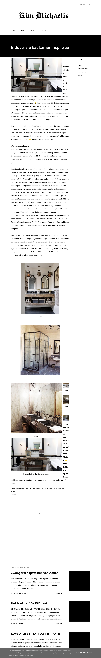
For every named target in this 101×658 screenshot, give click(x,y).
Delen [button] (80, 59)
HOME (12, 30)
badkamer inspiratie (83, 68)
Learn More (81, 653)
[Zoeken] (82, 4)
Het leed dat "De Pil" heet (29, 603)
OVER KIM (21, 30)
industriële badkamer (83, 73)
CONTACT (32, 30)
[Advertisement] (40, 547)
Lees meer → (59, 593)
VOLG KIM (42, 30)
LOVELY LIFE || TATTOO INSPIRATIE (35, 634)
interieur (80, 75)
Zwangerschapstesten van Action (35, 573)
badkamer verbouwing (83, 70)
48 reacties (19, 623)
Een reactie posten (22, 593)
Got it (89, 653)
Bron (40, 316)
